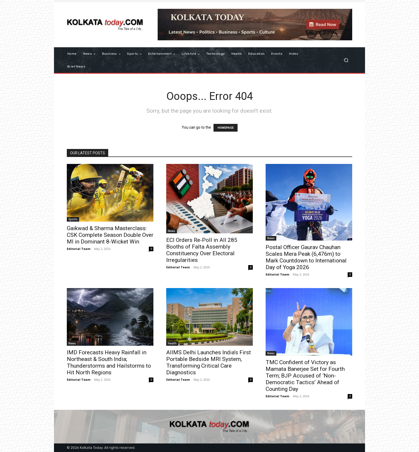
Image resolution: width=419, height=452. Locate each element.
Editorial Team (78, 249)
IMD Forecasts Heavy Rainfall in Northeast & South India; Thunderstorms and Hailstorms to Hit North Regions (109, 362)
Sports (72, 219)
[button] (346, 60)
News (171, 231)
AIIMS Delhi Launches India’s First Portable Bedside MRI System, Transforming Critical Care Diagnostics (208, 362)
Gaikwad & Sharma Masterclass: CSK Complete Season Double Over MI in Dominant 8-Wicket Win (110, 235)
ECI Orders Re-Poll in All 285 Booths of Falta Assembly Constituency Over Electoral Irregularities (201, 250)
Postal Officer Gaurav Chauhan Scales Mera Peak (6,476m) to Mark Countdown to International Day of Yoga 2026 (306, 257)
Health (172, 343)
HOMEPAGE (226, 127)
